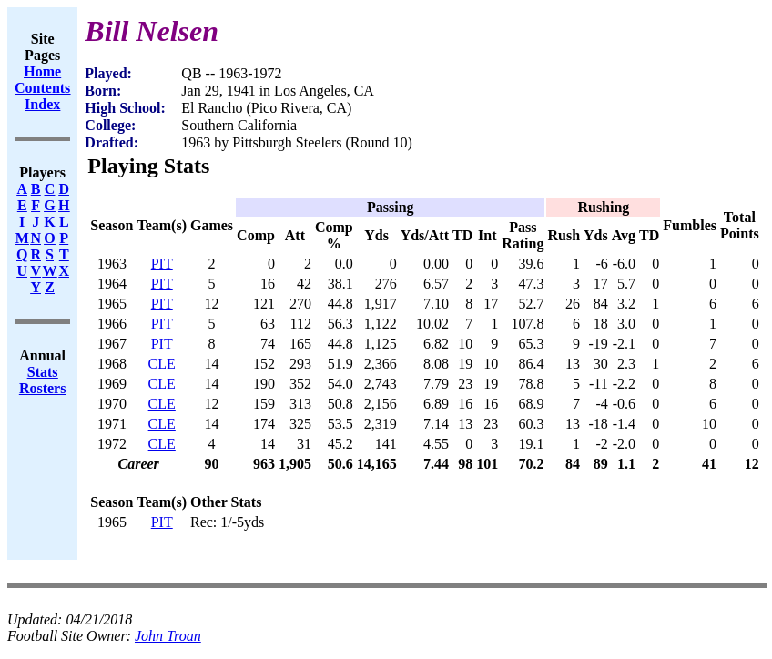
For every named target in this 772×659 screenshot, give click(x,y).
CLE (162, 363)
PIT (162, 263)
